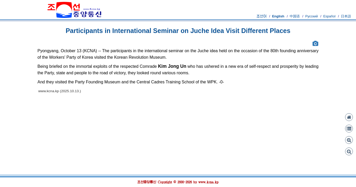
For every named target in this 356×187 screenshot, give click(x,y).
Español (329, 16)
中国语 (295, 16)
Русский (311, 16)
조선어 (262, 16)
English (278, 16)
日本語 (346, 16)
